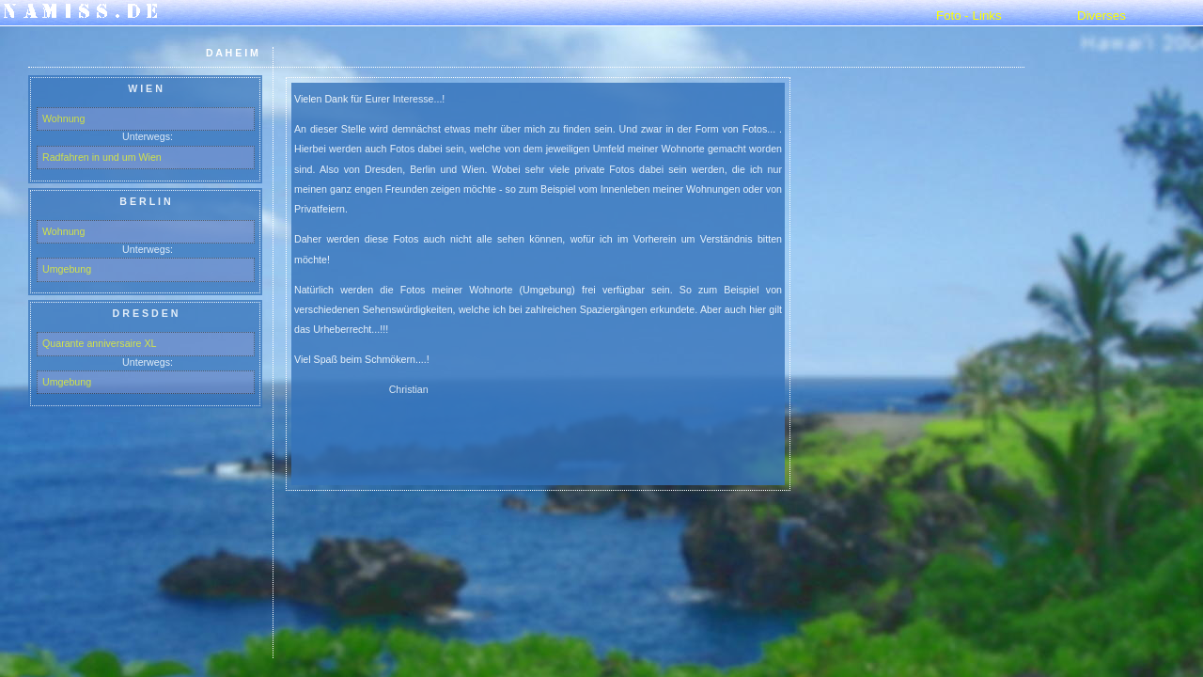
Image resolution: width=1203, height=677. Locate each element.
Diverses (1101, 15)
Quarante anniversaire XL (99, 343)
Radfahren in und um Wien (102, 157)
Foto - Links (969, 15)
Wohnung (63, 118)
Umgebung (66, 269)
